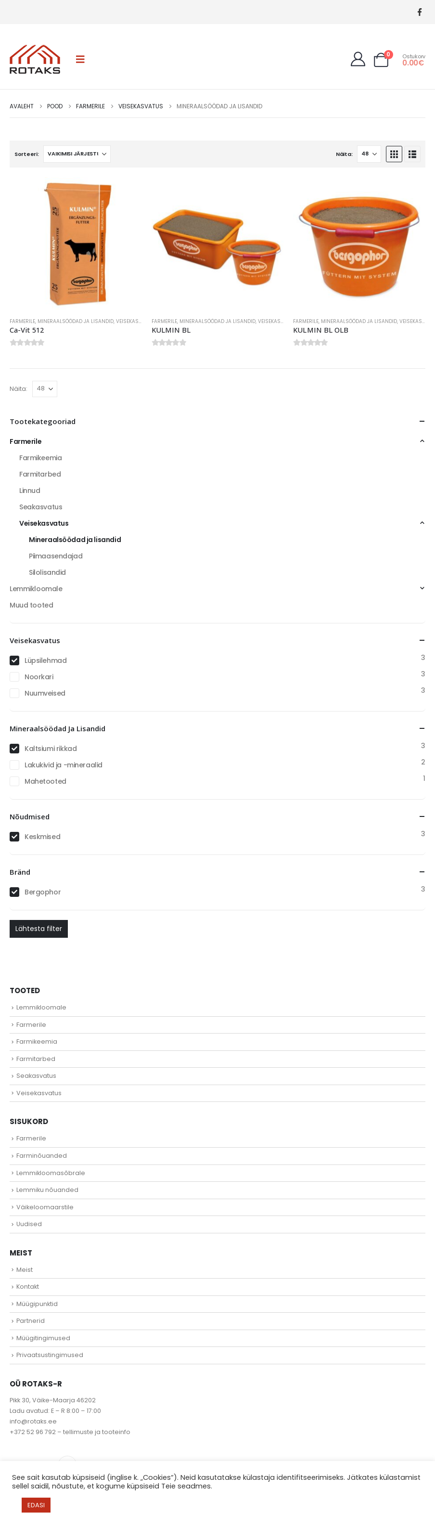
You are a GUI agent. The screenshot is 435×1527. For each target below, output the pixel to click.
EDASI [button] (36, 1505)
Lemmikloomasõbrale (50, 1173)
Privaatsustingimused (49, 1355)
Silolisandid (47, 572)
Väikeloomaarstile (45, 1207)
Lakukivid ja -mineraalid (63, 765)
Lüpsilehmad (45, 660)
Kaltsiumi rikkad (51, 748)
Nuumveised (45, 693)
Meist (24, 1270)
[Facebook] (419, 12)
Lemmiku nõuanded (47, 1190)
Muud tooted (31, 605)
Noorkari (39, 677)
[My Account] (358, 59)
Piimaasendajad (55, 556)
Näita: (344, 154)
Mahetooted (45, 781)
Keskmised (42, 836)
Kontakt (27, 1286)
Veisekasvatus (135, 321)
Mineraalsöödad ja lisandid (76, 321)
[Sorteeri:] (77, 154)
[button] (80, 59)
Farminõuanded (41, 1156)
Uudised (29, 1224)
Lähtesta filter (38, 928)
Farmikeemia (40, 458)
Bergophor (43, 892)
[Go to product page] (76, 243)
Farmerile (22, 321)
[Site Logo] (35, 59)
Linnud (29, 490)
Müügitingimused (43, 1338)
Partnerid (30, 1321)
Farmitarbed (40, 474)
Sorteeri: (26, 154)
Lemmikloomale (36, 589)
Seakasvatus (40, 507)
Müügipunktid (37, 1304)
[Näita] (369, 154)
